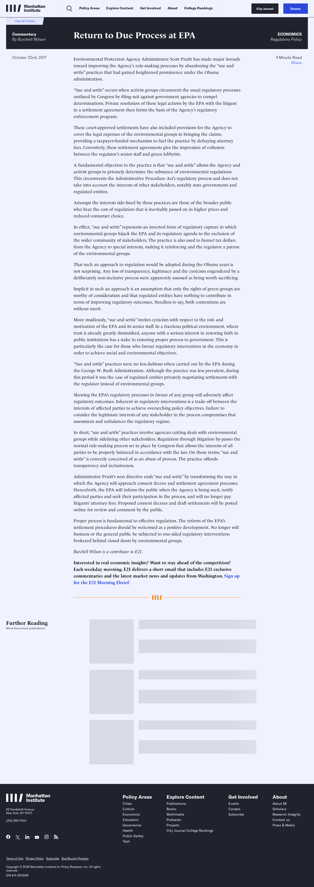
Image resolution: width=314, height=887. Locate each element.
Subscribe (236, 814)
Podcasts (174, 820)
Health (128, 830)
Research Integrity (287, 814)
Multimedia (175, 814)
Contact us (281, 820)
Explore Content (119, 8)
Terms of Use (14, 858)
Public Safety (133, 836)
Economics (290, 34)
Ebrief (122, 582)
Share (296, 62)
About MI (280, 803)
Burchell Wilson (32, 39)
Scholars (279, 809)
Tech (126, 841)
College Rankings (198, 8)
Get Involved (150, 8)
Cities (127, 803)
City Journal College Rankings (190, 830)
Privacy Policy (35, 858)
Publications (176, 803)
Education (131, 820)
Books (171, 809)
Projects (173, 825)
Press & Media (284, 825)
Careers (234, 809)
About (173, 8)
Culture (128, 809)
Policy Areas (89, 8)
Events (233, 803)
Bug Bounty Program (75, 858)
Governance (132, 825)
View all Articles (25, 21)
